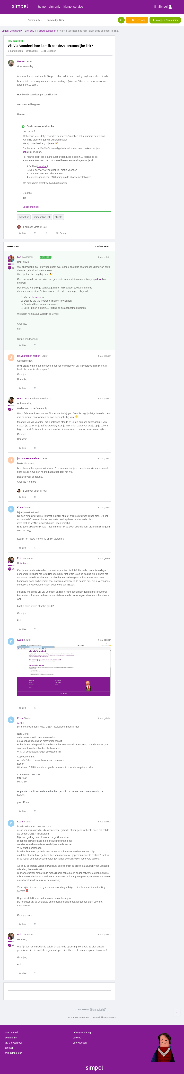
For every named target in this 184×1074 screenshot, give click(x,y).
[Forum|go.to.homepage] (13, 20)
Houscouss (23, 398)
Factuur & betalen (46, 30)
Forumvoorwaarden (78, 1017)
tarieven (9, 1047)
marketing (24, 217)
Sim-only (29, 30)
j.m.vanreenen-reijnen (28, 355)
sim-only (54, 6)
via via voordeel (13, 1042)
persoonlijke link (41, 217)
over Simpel (11, 1032)
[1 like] (32, 227)
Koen (20, 507)
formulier (42, 166)
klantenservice (73, 6)
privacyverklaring (82, 1032)
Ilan (19, 257)
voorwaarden (80, 1042)
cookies (77, 1037)
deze (25, 152)
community (11, 1037)
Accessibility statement (104, 1017)
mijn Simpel (162, 7)
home (42, 6)
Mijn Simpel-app (13, 1053)
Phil (19, 558)
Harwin (21, 61)
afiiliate (58, 217)
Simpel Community (12, 30)
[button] (137, 20)
